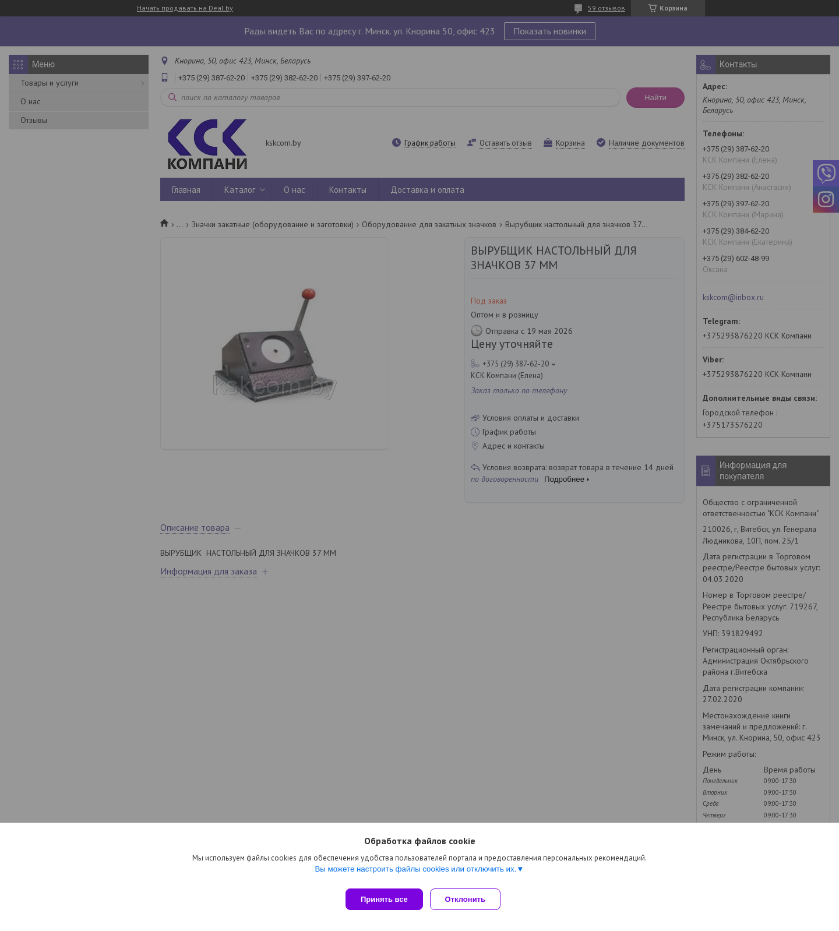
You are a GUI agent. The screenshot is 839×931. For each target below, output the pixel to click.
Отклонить (470, 899)
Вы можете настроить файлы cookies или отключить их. (415, 873)
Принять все (384, 899)
